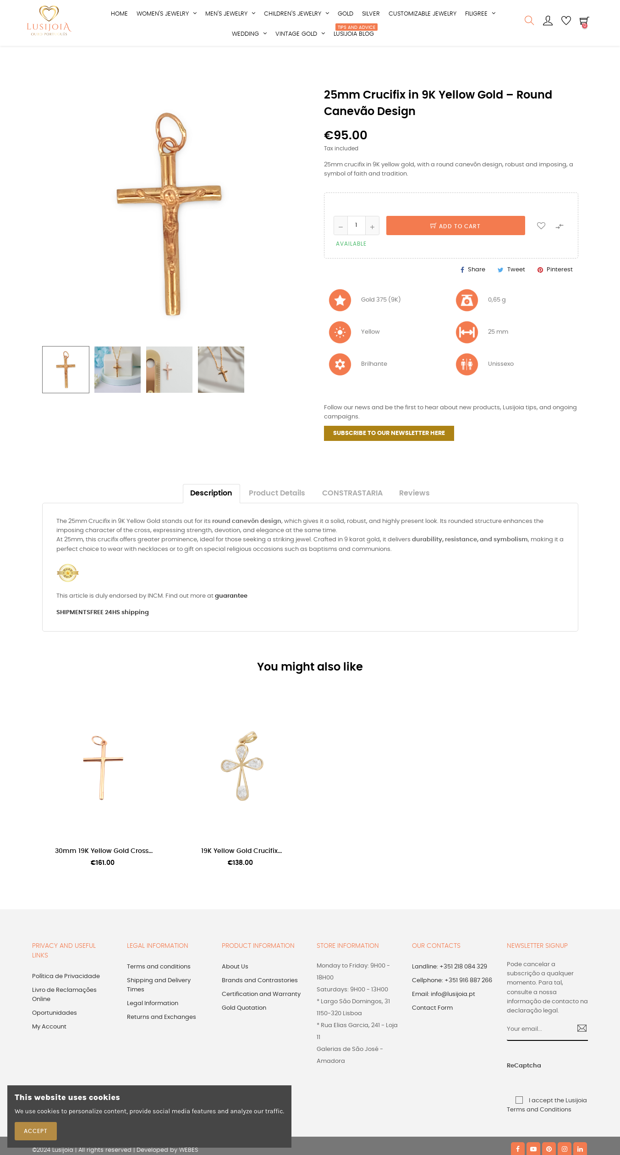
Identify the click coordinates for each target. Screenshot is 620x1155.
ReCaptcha (515, 1093)
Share (476, 297)
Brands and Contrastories (260, 1008)
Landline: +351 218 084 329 (449, 994)
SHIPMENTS (73, 640)
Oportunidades (54, 1041)
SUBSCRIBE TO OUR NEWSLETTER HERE (389, 461)
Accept (36, 1131)
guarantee (231, 623)
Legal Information (152, 1031)
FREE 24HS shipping (119, 640)
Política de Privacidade (66, 1004)
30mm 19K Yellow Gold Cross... (104, 878)
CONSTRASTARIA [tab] (352, 520)
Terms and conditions (159, 994)
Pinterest (560, 297)
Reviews (414, 520)
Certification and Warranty (261, 1022)
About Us (235, 994)
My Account (49, 1054)
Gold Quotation (244, 1036)
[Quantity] (356, 252)
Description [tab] (211, 520)
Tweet (516, 297)
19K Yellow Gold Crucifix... (241, 878)
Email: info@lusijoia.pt (443, 1022)
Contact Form (432, 1036)
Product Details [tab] (277, 520)
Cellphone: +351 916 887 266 (452, 1008)
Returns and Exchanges (161, 1045)
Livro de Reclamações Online (64, 1022)
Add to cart (455, 253)
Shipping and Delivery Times (159, 1012)
